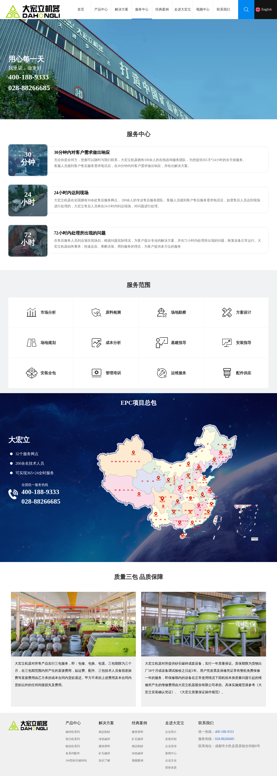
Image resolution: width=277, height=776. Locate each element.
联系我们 (223, 9)
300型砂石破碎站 (76, 760)
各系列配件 (73, 753)
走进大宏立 (182, 9)
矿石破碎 (104, 753)
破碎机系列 (73, 732)
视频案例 (137, 760)
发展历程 (171, 739)
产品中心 (101, 9)
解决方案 (121, 9)
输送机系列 (73, 746)
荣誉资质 (171, 767)
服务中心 (142, 13)
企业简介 (171, 732)
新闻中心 (171, 753)
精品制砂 (104, 732)
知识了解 (104, 760)
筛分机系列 (73, 739)
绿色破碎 (104, 739)
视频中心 (203, 9)
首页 (80, 9)
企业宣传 (171, 746)
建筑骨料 (104, 746)
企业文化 (171, 760)
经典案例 (162, 9)
